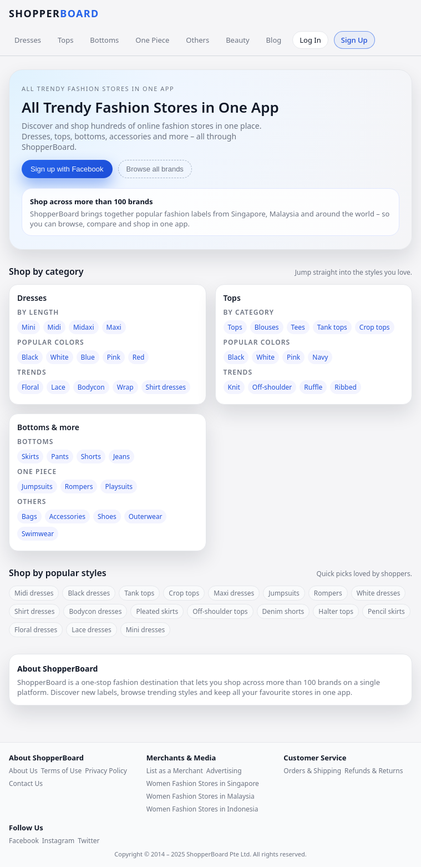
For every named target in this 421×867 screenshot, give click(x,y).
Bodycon (91, 387)
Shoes (107, 516)
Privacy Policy (106, 770)
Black (30, 357)
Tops (65, 40)
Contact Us (26, 783)
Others (197, 40)
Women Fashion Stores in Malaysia (200, 796)
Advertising (224, 770)
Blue (88, 357)
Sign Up (354, 40)
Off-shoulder (272, 387)
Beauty (237, 40)
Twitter (88, 840)
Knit (234, 387)
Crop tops (374, 327)
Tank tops (332, 327)
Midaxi (83, 327)
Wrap (125, 387)
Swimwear (38, 533)
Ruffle (313, 387)
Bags (29, 516)
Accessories (67, 516)
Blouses (267, 327)
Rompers (79, 486)
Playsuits (119, 486)
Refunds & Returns (373, 770)
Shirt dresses (166, 387)
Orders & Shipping (312, 770)
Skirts (30, 456)
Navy (320, 357)
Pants (60, 456)
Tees (298, 327)
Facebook (24, 840)
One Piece (152, 40)
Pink (113, 357)
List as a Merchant (174, 770)
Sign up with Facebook (67, 169)
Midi (54, 327)
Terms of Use (61, 770)
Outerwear (146, 516)
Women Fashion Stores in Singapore (202, 783)
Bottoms (104, 40)
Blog (274, 40)
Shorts (91, 456)
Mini (28, 327)
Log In (310, 40)
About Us (23, 770)
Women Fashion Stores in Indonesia (202, 809)
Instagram (58, 840)
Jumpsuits (37, 486)
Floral (30, 387)
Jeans (121, 456)
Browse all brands (155, 169)
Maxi (113, 327)
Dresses (27, 40)
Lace (58, 387)
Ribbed (345, 387)
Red (139, 357)
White (59, 357)
